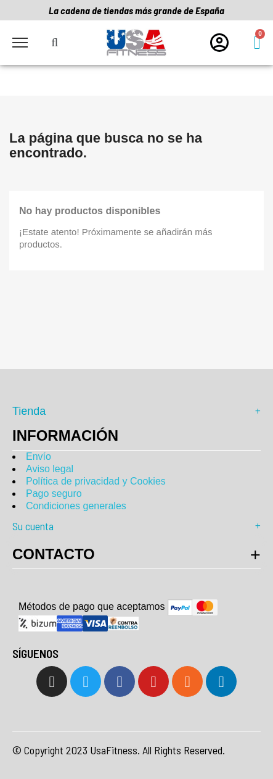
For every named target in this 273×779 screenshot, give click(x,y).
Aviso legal (49, 469)
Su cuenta (136, 525)
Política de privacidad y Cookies (96, 481)
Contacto (53, 554)
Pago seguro (54, 493)
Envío (38, 456)
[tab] (136, 554)
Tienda (136, 411)
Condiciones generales (76, 506)
